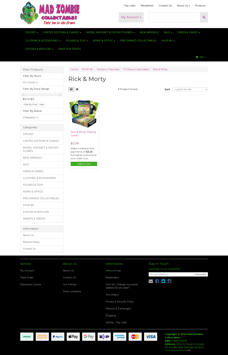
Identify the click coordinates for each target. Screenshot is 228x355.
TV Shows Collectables (136, 69)
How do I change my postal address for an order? (122, 286)
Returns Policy (31, 242)
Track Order (26, 277)
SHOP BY (168, 40)
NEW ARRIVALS (149, 32)
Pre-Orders (112, 294)
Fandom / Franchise (108, 69)
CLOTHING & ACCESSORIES (43, 40)
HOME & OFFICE (104, 40)
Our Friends (69, 284)
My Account (131, 17)
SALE (168, 32)
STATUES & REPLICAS (39, 48)
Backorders (112, 277)
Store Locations (72, 291)
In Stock (31, 82)
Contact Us (165, 5)
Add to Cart (84, 163)
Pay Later (129, 5)
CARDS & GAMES (188, 32)
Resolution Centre (30, 284)
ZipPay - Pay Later (116, 322)
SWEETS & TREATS (69, 48)
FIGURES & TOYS (77, 40)
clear (42, 104)
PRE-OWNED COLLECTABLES (138, 40)
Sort (167, 89)
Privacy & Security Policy (120, 301)
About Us (183, 5)
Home (74, 69)
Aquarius (31, 117)
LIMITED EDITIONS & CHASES (62, 32)
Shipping (111, 315)
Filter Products (33, 69)
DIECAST (31, 32)
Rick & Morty (160, 69)
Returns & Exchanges (118, 308)
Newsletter (147, 5)
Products (200, 5)
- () (200, 57)
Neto (189, 350)
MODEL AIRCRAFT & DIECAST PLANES (110, 32)
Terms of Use (113, 270)
